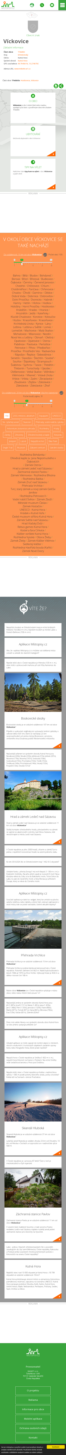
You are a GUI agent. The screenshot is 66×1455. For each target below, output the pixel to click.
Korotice (38, 316)
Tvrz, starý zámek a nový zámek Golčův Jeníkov (33, 490)
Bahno (16, 275)
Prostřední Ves (31, 351)
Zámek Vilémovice (21, 475)
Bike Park (53, 441)
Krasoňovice (30, 320)
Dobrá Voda (19, 296)
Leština (17, 327)
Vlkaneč (31, 375)
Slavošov (27, 358)
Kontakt (33, 1437)
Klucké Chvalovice (21, 316)
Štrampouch (44, 361)
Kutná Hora (22, 60)
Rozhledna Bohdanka (32, 454)
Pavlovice (32, 344)
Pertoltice (44, 344)
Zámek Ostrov (33, 465)
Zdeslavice (44, 382)
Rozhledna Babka (33, 478)
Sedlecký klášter (32, 544)
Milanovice (35, 334)
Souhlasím (55, 1447)
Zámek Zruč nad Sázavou (32, 482)
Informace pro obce (33, 1409)
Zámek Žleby (17, 540)
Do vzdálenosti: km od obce (23, 254)
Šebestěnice (44, 354)
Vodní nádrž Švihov (24, 499)
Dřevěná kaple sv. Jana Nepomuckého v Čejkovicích (33, 459)
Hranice (43, 310)
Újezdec (46, 368)
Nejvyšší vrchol (37, 441)
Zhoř (47, 385)
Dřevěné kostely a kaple (38, 434)
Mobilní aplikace (33, 1418)
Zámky (7, 434)
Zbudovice (20, 382)
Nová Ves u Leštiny (21, 337)
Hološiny (15, 306)
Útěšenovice (18, 371)
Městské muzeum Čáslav (32, 503)
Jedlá (32, 313)
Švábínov (16, 365)
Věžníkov (49, 371)
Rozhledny (44, 428)
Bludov (34, 275)
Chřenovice (47, 289)
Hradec (33, 310)
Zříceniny (19, 434)
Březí (25, 279)
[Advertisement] (33, 214)
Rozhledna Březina (44, 475)
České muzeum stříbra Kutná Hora (32, 516)
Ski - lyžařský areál (10, 422)
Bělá (25, 275)
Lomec (47, 327)
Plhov (32, 347)
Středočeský (23, 55)
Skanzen (27, 422)
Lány (48, 323)
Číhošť (26, 292)
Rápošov (20, 354)
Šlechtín (38, 358)
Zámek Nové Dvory (33, 551)
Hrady (56, 428)
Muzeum (21, 447)
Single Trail (7, 447)
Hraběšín (21, 310)
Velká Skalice (34, 371)
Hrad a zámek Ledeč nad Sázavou (32, 468)
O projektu (33, 1390)
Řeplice (31, 354)
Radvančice (48, 351)
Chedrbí (20, 286)
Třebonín (19, 368)
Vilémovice (18, 375)
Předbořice (43, 347)
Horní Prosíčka (31, 306)
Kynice (39, 323)
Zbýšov (32, 382)
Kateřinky (43, 313)
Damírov (37, 292)
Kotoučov (50, 316)
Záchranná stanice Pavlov (32, 472)
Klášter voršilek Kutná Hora (32, 533)
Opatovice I (34, 341)
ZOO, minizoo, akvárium (24, 415)
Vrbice (15, 378)
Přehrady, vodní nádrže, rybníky (50, 422)
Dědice (48, 292)
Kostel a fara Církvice (32, 530)
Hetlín (26, 303)
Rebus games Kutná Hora (32, 527)
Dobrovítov (46, 296)
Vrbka (25, 378)
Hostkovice (25, 80)
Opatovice (20, 341)
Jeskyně (12, 441)
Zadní (34, 378)
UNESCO (57, 415)
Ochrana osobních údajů (33, 1428)
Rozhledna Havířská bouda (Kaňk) (32, 547)
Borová (16, 279)
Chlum (45, 286)
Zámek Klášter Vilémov (41, 540)
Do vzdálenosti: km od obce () (30, 392)
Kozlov (17, 320)
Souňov (17, 361)
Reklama (33, 1399)
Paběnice (19, 344)
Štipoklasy (29, 361)
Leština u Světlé (32, 327)
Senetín (15, 358)
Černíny (27, 282)
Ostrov (46, 341)
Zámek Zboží (44, 499)
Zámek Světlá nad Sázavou (32, 520)
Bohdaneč (45, 275)
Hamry (17, 303)
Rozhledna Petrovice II (33, 496)
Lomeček (17, 330)
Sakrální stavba (56, 447)
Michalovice (20, 334)
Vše (6, 415)
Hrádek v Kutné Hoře (32, 513)
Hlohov (36, 303)
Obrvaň (39, 337)
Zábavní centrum (37, 447)
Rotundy (58, 434)
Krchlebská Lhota (24, 323)
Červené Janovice (44, 282)
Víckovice (16, 41)
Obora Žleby (44, 537)
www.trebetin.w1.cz (22, 68)
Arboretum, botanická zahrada (21, 428)
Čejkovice (16, 282)
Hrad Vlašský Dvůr (32, 523)
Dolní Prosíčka (20, 299)
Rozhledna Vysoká (24, 537)
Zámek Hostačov (32, 506)
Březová (34, 279)
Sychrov (27, 365)
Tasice (37, 365)
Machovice (30, 330)
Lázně (23, 441)
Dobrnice (33, 296)
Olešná (49, 337)
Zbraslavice (45, 378)
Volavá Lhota (45, 375)
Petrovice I (21, 347)
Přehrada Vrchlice (32, 485)
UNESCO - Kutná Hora (32, 509)
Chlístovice (33, 286)
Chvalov (16, 292)
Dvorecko (36, 299)
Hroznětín (22, 313)
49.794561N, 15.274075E (28, 63)
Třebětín (21, 52)
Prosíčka (16, 351)
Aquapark (43, 415)
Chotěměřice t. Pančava (25, 289)
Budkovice (47, 279)
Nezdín (47, 334)
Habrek (48, 299)
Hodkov (47, 303)
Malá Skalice (46, 330)
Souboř (49, 358)
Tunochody (33, 368)
